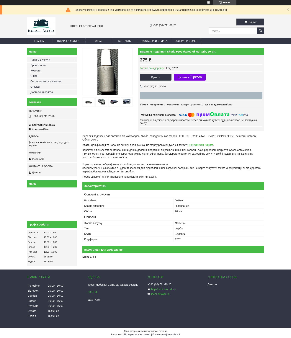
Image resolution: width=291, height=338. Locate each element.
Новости (35, 70)
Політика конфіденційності (166, 334)
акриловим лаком (201, 144)
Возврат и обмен (186, 41)
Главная (39, 41)
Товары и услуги (68, 41)
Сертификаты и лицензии (45, 81)
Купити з (190, 77)
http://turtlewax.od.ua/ (43, 124)
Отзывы (35, 86)
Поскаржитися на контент (137, 334)
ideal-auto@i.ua (40, 129)
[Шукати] (260, 30)
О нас (98, 41)
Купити (155, 77)
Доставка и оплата (154, 41)
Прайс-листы (38, 65)
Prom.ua (163, 331)
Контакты (124, 41)
